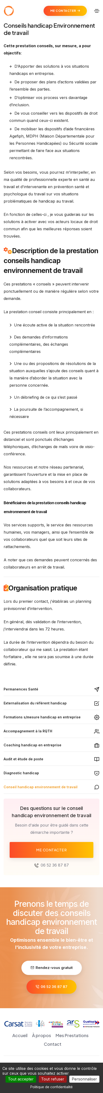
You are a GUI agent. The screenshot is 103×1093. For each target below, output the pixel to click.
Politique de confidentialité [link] (51, 1087)
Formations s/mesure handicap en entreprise (42, 717)
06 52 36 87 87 (55, 865)
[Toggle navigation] (96, 11)
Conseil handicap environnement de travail (40, 787)
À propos (41, 1035)
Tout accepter (21, 1079)
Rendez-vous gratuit (52, 967)
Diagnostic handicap (21, 773)
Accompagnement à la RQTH (28, 731)
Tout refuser (52, 1079)
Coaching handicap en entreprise (32, 745)
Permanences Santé (21, 689)
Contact (52, 1044)
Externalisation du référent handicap (35, 703)
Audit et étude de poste (23, 759)
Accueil (19, 1035)
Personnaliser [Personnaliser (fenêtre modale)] (84, 1079)
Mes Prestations (72, 1035)
